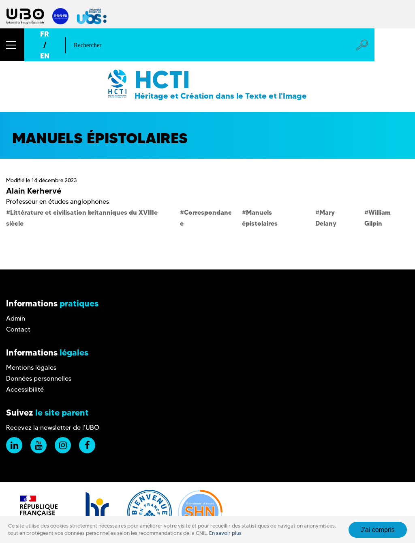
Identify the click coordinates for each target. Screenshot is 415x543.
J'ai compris (378, 529)
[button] (12, 44)
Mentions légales (31, 367)
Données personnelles (38, 378)
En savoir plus (225, 533)
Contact (18, 329)
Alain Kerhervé (33, 191)
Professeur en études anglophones (57, 201)
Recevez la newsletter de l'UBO (52, 427)
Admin (15, 318)
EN (44, 55)
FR (44, 34)
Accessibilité (25, 389)
